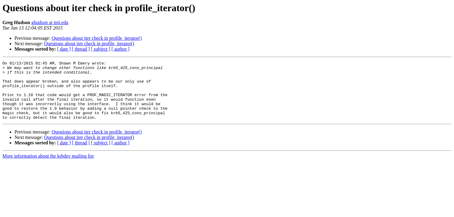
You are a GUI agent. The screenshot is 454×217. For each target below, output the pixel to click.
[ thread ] (81, 49)
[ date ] (64, 49)
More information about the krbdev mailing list (48, 167)
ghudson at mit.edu (49, 22)
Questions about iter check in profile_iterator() (97, 38)
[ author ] (121, 49)
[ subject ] (100, 49)
